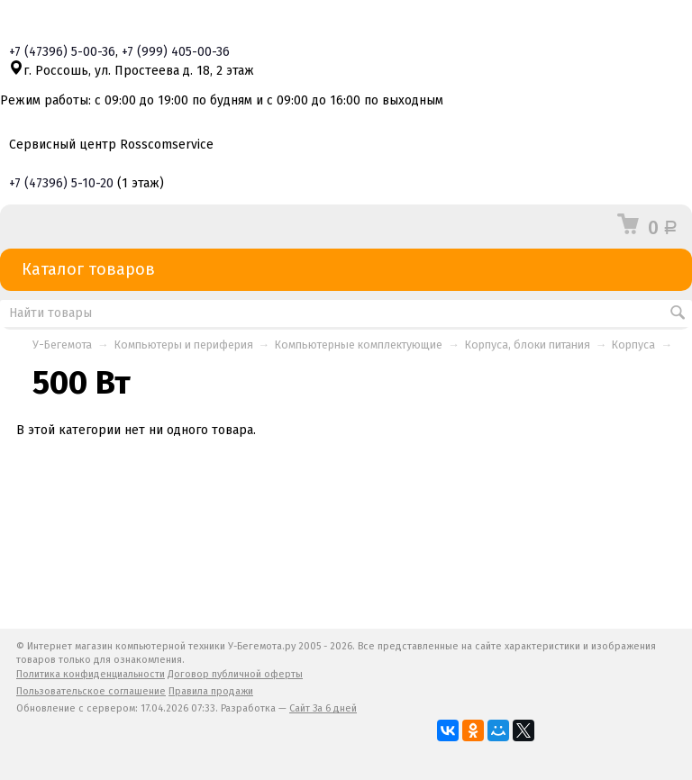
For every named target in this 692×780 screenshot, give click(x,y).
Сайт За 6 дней (323, 708)
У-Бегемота (62, 344)
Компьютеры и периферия (183, 344)
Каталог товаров (346, 270)
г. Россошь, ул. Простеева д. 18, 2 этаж (131, 70)
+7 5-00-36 (62, 51)
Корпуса (633, 344)
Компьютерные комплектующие (358, 344)
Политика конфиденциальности (90, 674)
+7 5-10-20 (61, 183)
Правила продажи (210, 691)
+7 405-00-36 (176, 51)
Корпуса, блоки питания (527, 344)
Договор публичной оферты (235, 674)
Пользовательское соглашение (91, 691)
